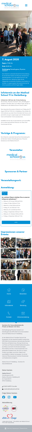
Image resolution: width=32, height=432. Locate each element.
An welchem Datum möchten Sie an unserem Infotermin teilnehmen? (16, 198)
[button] (16, 428)
